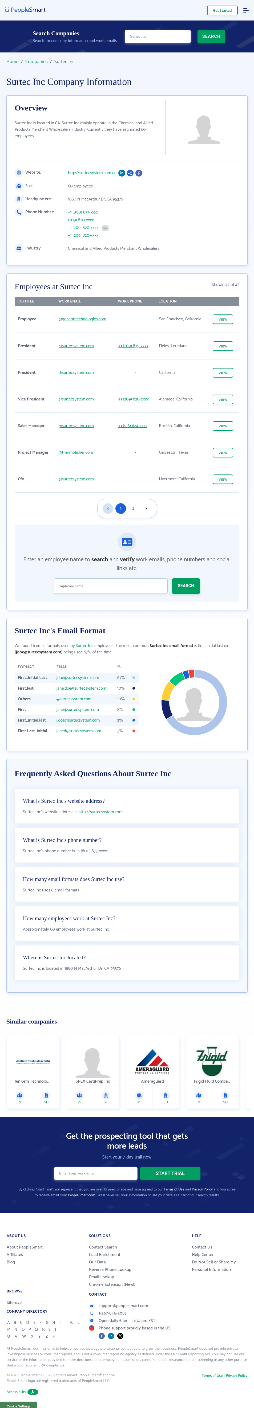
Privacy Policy (202, 1189)
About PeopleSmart (25, 1247)
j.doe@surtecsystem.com (78, 720)
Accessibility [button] (22, 1392)
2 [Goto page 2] (133, 508)
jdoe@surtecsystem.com (78, 677)
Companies (36, 62)
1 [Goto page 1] (120, 508)
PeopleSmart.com (81, 1195)
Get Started (222, 11)
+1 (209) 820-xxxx (83, 228)
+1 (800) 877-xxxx (83, 212)
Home (12, 62)
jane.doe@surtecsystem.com (81, 688)
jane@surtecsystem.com (78, 709)
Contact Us (202, 1247)
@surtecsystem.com (76, 346)
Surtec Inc (84, 645)
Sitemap (14, 1302)
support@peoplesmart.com (118, 1305)
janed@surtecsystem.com (79, 731)
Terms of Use (174, 1189)
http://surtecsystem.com (89, 173)
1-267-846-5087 (108, 1313)
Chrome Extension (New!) (112, 1284)
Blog (11, 1262)
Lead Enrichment (104, 1254)
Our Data (97, 1262)
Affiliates (15, 1254)
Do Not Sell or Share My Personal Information (214, 1266)
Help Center (203, 1254)
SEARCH (211, 36)
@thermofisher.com (76, 452)
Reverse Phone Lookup (110, 1269)
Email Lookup (101, 1277)
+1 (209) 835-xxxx (133, 346)
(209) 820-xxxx (81, 220)
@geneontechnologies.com (82, 319)
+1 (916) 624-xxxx (132, 425)
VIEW (223, 319)
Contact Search (103, 1247)
